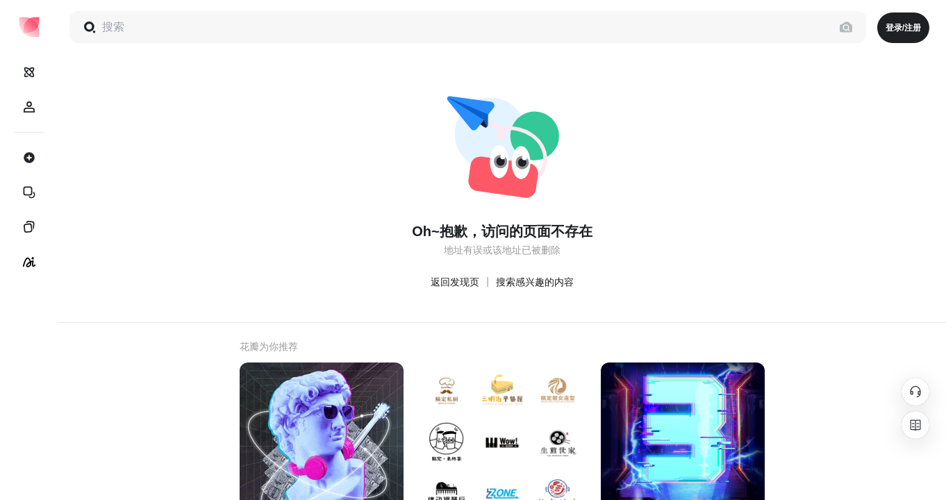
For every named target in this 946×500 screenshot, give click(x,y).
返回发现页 (455, 282)
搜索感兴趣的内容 (535, 282)
